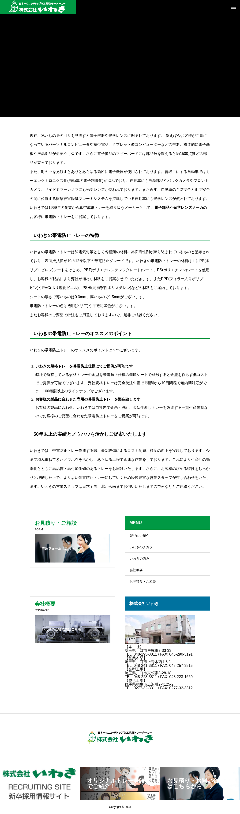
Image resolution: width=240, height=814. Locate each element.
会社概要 (136, 570)
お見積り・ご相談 (143, 581)
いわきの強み (139, 558)
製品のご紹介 (139, 535)
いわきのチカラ (141, 547)
